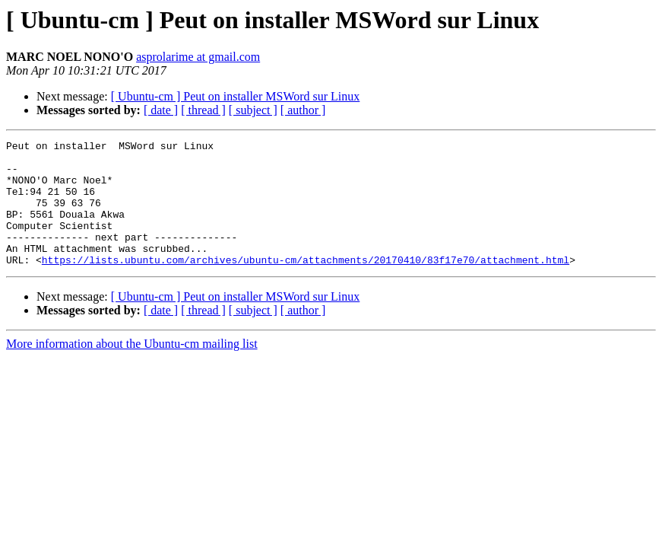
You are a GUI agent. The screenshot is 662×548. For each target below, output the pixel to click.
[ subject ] (253, 110)
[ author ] (303, 110)
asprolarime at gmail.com (198, 56)
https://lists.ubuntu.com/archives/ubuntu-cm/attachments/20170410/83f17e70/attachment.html (305, 285)
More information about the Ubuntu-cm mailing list (132, 368)
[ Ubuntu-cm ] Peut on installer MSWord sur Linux (235, 96)
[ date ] (161, 110)
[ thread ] (203, 110)
